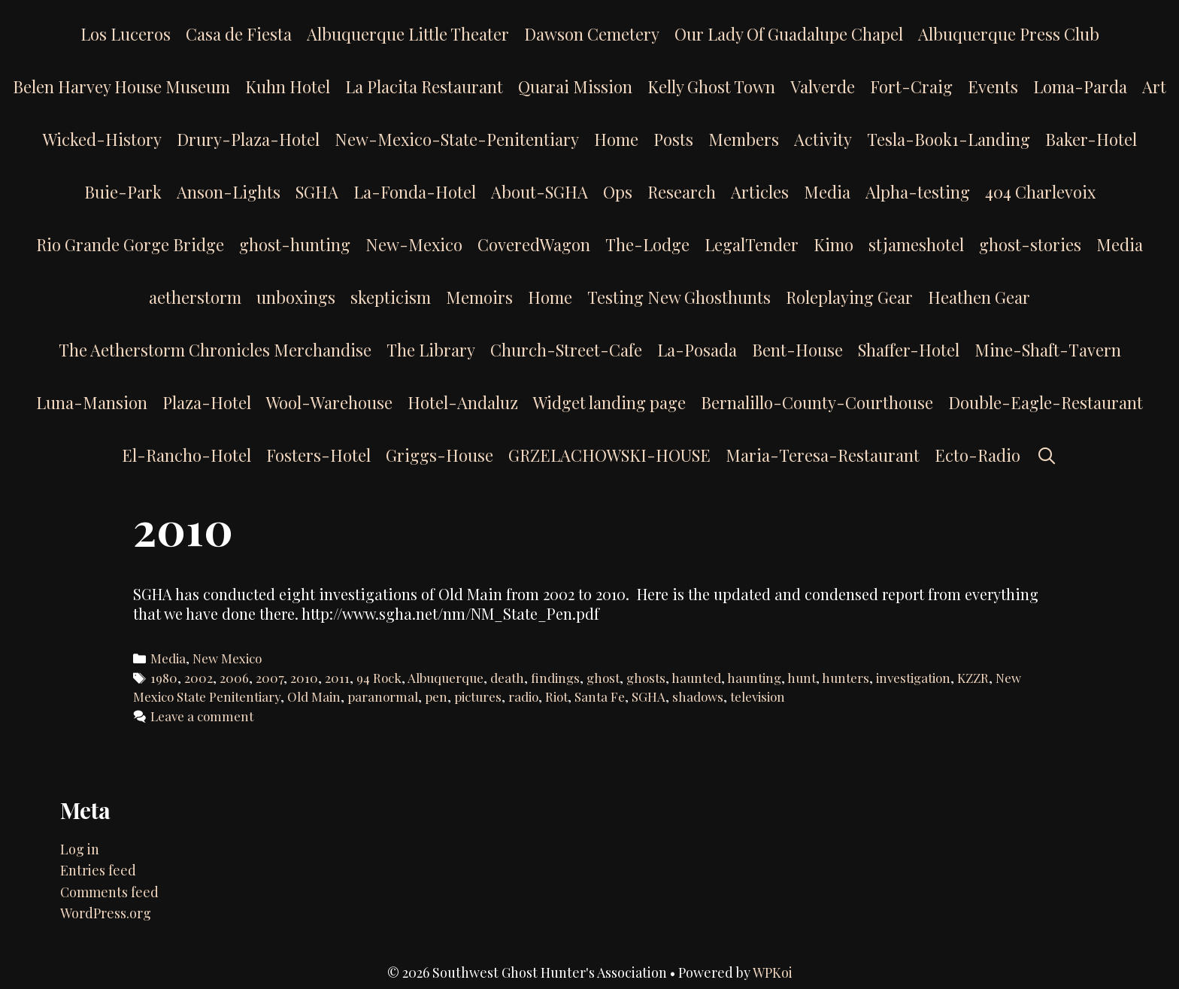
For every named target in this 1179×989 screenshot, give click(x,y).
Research (681, 192)
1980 (163, 677)
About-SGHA (539, 192)
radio (523, 696)
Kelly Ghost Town (711, 86)
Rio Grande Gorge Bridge (130, 244)
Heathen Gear (979, 297)
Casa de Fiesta (239, 34)
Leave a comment (201, 716)
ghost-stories (1030, 244)
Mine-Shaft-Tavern (1047, 349)
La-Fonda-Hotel (414, 192)
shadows (697, 696)
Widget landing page (609, 402)
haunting (754, 677)
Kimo (833, 244)
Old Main (314, 696)
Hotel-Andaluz (463, 402)
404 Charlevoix (1040, 192)
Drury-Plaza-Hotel (248, 139)
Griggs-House (439, 455)
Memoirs (479, 297)
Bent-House (797, 349)
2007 (269, 677)
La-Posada (697, 349)
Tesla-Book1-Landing (948, 139)
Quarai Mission (575, 86)
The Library (430, 349)
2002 (198, 677)
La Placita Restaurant (424, 86)
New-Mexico (413, 244)
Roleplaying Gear (849, 297)
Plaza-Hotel (206, 402)
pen (436, 696)
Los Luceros (125, 34)
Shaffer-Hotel (908, 349)
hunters (845, 677)
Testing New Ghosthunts (679, 297)
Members (743, 139)
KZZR (973, 677)
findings (555, 677)
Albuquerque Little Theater (408, 34)
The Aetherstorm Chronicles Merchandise (215, 349)
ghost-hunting (294, 244)
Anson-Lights (228, 192)
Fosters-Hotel (318, 455)
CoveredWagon (533, 244)
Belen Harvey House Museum (121, 86)
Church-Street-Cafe (566, 349)
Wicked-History (102, 139)
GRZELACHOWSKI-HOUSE (609, 455)
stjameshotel (916, 244)
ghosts (645, 677)
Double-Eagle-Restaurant (1045, 402)
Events (993, 86)
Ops (617, 192)
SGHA (317, 192)
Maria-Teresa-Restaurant (823, 455)
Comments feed (109, 892)
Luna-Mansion (91, 402)
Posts (673, 139)
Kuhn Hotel (287, 86)
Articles (760, 192)
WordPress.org (105, 913)
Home (616, 139)
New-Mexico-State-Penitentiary (457, 139)
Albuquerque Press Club (1008, 34)
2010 (304, 677)
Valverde (822, 86)
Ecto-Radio (977, 455)
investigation (913, 677)
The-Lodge (647, 244)
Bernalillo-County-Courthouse (817, 402)
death (507, 677)
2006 (234, 677)
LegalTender (752, 244)
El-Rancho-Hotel (186, 455)
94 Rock (379, 677)
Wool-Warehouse (329, 402)
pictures (478, 696)
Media (827, 192)
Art (1154, 86)
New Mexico (227, 658)
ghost (603, 677)
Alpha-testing (917, 192)
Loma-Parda (1080, 86)
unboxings (295, 297)
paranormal (382, 696)
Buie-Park (123, 192)
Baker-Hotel (1091, 139)
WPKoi (773, 972)
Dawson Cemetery (591, 34)
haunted (696, 677)
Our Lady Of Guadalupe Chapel (788, 34)
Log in (79, 849)
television (757, 696)
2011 (337, 677)
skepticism (390, 297)
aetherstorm (195, 297)
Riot (556, 696)
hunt (801, 677)
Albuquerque (445, 677)
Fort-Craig (911, 86)
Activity (823, 139)
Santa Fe (599, 696)
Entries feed (98, 870)
